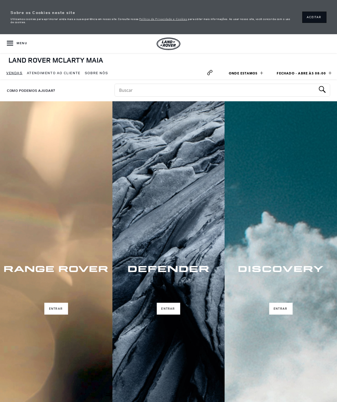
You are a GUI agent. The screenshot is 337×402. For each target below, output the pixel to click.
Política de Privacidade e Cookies (163, 19)
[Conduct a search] (215, 90)
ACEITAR (314, 17)
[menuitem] (14, 73)
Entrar (56, 308)
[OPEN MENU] (17, 43)
